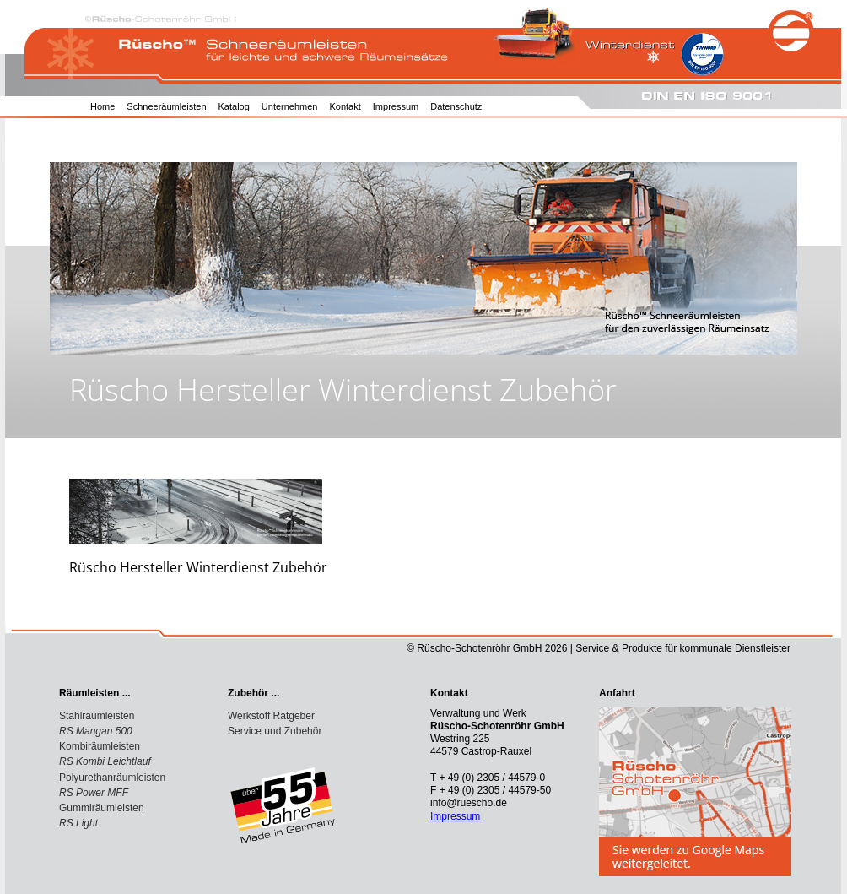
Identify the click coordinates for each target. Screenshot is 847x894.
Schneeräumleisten (166, 106)
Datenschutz (456, 106)
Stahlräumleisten (96, 716)
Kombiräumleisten (99, 746)
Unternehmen (290, 106)
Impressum (395, 106)
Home (102, 106)
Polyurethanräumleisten (112, 777)
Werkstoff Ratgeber (271, 716)
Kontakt (344, 106)
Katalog (234, 106)
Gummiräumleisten (101, 808)
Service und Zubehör (274, 731)
